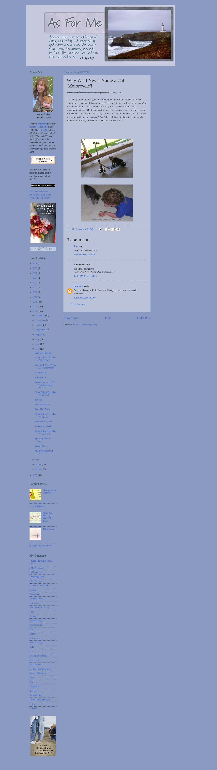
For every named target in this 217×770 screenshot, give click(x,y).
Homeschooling (37, 625)
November (40, 320)
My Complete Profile (39, 191)
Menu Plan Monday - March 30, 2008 (47, 517)
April (38, 459)
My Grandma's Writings (40, 669)
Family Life (35, 603)
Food (32, 612)
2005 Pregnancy (37, 568)
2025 (35, 268)
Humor (33, 634)
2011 (35, 287)
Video (32, 704)
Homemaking (36, 620)
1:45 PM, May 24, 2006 (84, 254)
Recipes (33, 691)
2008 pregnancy (37, 576)
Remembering (36, 695)
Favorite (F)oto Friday (39, 607)
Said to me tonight (43, 353)
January (39, 469)
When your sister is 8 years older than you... (44, 385)
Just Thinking (36, 642)
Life (31, 651)
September (40, 330)
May (37, 349)
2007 (35, 306)
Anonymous (40, 377)
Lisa (76, 246)
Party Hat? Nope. (42, 409)
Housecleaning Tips (44, 421)
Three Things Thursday (40, 699)
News (32, 678)
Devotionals (35, 594)
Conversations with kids (40, 585)
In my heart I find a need (40, 545)
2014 (35, 278)
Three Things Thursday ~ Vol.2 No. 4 (45, 415)
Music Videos (36, 664)
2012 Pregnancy (37, 581)
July (37, 339)
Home (107, 318)
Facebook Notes (37, 598)
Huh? (32, 629)
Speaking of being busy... (43, 440)
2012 (35, 283)
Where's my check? (43, 426)
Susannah (78, 286)
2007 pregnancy (37, 572)
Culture (33, 590)
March (38, 464)
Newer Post (70, 318)
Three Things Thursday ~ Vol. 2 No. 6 (45, 359)
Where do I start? (42, 446)
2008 (35, 302)
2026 (35, 263)
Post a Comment (78, 304)
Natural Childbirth (38, 673)
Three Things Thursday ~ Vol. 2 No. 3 (45, 432)
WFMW (33, 708)
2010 (35, 292)
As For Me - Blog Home (40, 195)
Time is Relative (37, 506)
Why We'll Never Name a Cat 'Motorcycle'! (45, 366)
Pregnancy (34, 686)
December (40, 315)
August (38, 334)
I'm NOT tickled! (42, 404)
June (37, 344)
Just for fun (35, 638)
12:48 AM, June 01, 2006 (85, 298)
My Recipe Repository (40, 198)
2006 (35, 311)
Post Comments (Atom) (86, 324)
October (39, 325)
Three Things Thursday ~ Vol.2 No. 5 (45, 393)
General (33, 616)
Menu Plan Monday (38, 656)
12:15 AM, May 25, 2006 (85, 276)
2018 (35, 273)
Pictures (33, 682)
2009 (35, 297)
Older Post (143, 318)
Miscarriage (35, 660)
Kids (32, 647)
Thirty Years (48, 529)
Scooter (38, 400)
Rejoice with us (42, 372)
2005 (35, 475)
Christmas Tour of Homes (49, 491)
